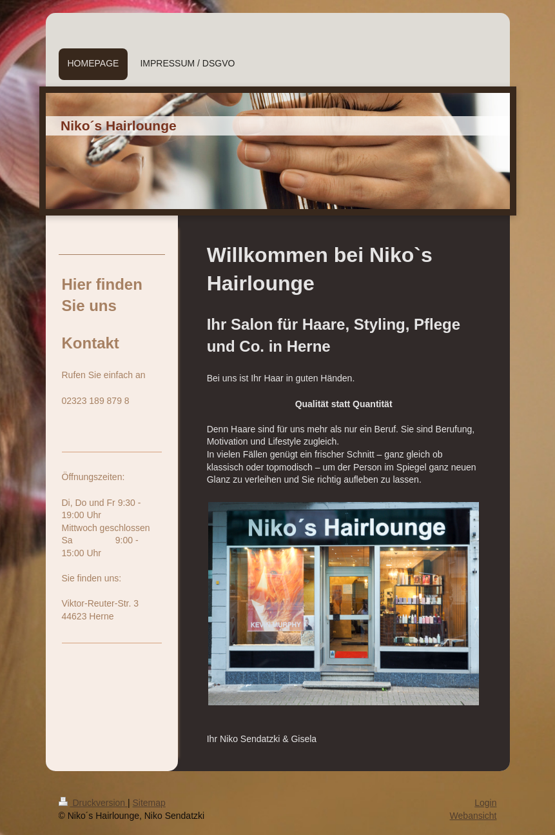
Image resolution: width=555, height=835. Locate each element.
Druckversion (93, 803)
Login (485, 803)
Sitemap (149, 803)
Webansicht (473, 815)
